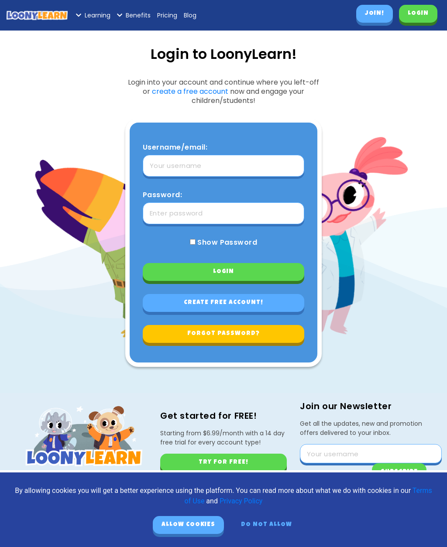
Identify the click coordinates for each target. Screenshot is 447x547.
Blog (190, 15)
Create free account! (223, 303)
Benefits (134, 15)
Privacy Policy (241, 501)
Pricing (167, 15)
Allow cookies (188, 525)
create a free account (190, 91)
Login (418, 13)
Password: (162, 195)
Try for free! (223, 462)
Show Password (224, 242)
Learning (93, 15)
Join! (374, 13)
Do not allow (266, 525)
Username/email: (175, 147)
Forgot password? (223, 334)
